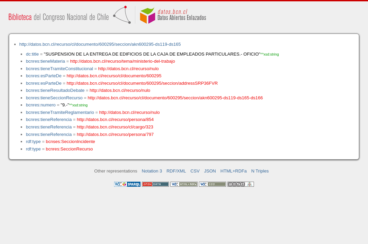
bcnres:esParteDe (43, 75)
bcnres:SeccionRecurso (69, 148)
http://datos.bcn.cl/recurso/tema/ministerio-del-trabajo (122, 61)
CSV (195, 171)
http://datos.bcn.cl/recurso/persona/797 (115, 134)
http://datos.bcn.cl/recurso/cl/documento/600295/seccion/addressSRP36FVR (142, 83)
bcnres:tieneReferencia (49, 119)
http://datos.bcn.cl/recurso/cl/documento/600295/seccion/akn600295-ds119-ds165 (100, 44)
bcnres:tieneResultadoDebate (55, 90)
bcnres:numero (40, 104)
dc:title (32, 54)
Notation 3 (152, 171)
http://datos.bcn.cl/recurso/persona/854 (115, 119)
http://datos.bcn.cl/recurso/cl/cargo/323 (115, 126)
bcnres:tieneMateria (45, 61)
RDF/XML (176, 171)
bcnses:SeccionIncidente (70, 141)
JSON (210, 171)
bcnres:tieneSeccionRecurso (54, 97)
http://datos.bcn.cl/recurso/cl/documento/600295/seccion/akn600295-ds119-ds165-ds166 (175, 97)
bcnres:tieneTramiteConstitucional (59, 68)
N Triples (260, 171)
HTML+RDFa (233, 171)
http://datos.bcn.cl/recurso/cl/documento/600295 (114, 75)
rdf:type (33, 141)
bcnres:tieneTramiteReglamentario (60, 112)
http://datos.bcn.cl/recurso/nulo (128, 68)
